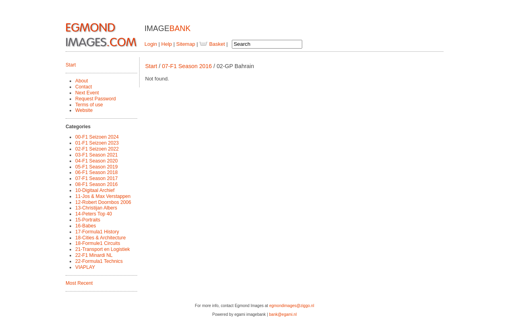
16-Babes (85, 226)
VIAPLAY (85, 267)
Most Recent (79, 283)
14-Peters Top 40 (93, 214)
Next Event (87, 93)
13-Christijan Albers (96, 208)
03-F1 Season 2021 (96, 155)
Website (84, 110)
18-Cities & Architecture (100, 238)
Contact (83, 87)
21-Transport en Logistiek (102, 249)
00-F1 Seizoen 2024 (97, 137)
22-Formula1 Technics (98, 261)
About (81, 81)
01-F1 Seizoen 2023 (97, 143)
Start (71, 65)
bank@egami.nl (283, 314)
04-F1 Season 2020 (96, 161)
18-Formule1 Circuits (97, 243)
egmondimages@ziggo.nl (291, 305)
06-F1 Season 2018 (96, 172)
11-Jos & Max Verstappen (102, 196)
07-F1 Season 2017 (96, 178)
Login (150, 44)
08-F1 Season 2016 (96, 184)
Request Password (95, 99)
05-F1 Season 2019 (96, 167)
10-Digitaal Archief (95, 190)
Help (166, 44)
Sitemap (185, 44)
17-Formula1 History (97, 232)
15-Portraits (87, 220)
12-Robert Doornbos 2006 (103, 202)
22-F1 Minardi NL (94, 255)
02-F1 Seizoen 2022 (97, 149)
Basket (212, 44)
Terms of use (89, 105)
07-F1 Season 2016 (187, 66)
